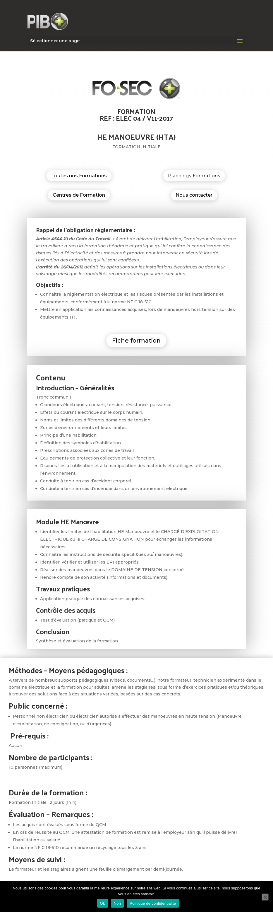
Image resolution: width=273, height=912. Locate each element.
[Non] (265, 897)
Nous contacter (194, 195)
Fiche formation (136, 340)
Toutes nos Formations (79, 175)
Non (117, 903)
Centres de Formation (79, 195)
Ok (102, 903)
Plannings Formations (194, 175)
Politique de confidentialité (153, 903)
